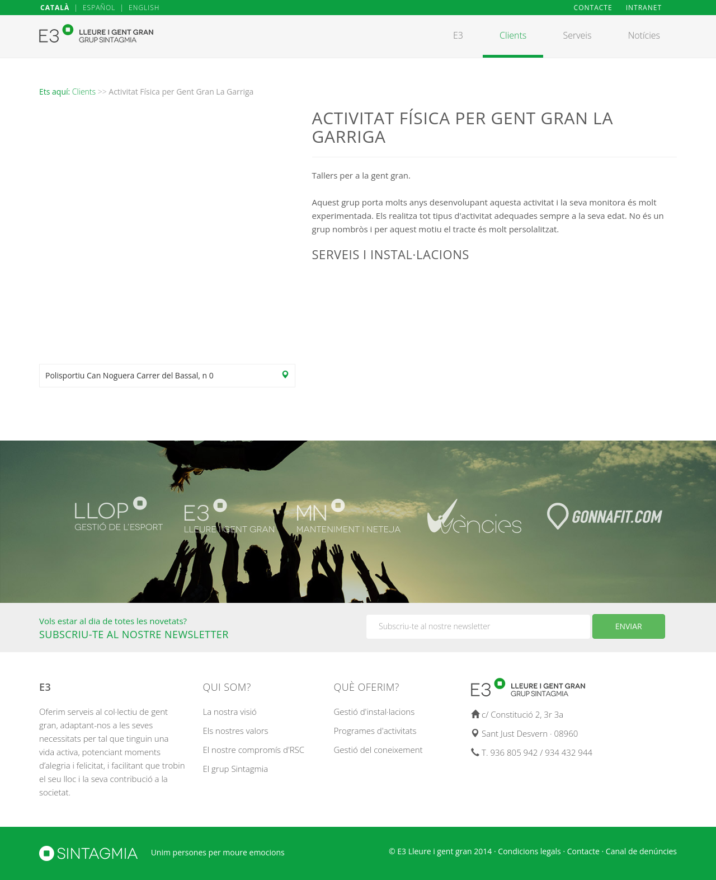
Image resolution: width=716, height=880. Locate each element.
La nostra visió (230, 711)
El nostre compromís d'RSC (254, 749)
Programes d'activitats (375, 730)
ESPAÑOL (99, 7)
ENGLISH (144, 7)
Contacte (583, 851)
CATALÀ (54, 7)
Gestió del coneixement (378, 749)
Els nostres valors (235, 730)
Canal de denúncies (641, 851)
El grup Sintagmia (235, 768)
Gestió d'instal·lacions (374, 711)
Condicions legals (529, 851)
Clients (84, 91)
